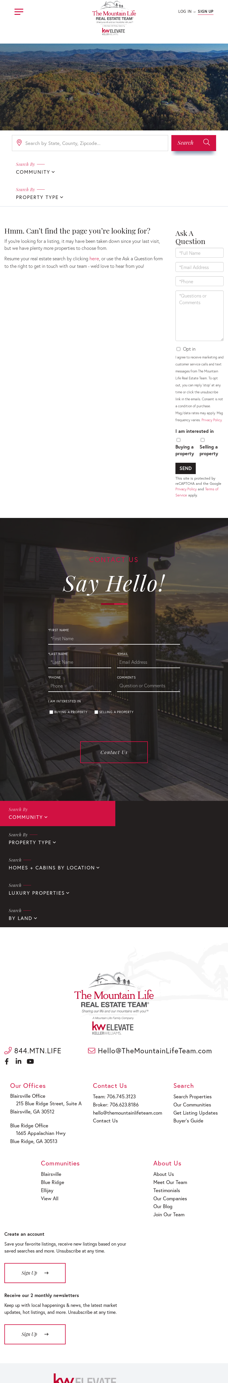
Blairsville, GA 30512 (33, 1032)
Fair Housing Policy (136, 1362)
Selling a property (209, 424)
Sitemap (166, 1362)
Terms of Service (193, 1362)
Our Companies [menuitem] (171, 1116)
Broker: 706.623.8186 (115, 1026)
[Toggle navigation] (19, 11)
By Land (20, 840)
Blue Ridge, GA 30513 (34, 1061)
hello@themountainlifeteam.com (126, 1033)
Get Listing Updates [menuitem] (195, 1033)
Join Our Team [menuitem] (170, 1130)
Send (185, 442)
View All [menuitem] (50, 1116)
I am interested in (194, 405)
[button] (193, 143)
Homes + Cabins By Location (49, 816)
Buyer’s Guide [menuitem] (188, 1040)
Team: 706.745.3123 (114, 1018)
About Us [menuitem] (165, 1093)
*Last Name (58, 628)
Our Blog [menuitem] (164, 1123)
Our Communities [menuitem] (192, 1026)
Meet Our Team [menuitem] (171, 1101)
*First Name (58, 604)
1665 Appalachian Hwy (38, 1054)
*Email (122, 628)
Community (32, 171)
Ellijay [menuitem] (48, 1108)
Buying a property (184, 424)
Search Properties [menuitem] (192, 1018)
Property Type (142, 171)
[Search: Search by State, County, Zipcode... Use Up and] (90, 143)
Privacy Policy (212, 394)
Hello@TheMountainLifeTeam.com (150, 972)
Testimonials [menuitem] (168, 1108)
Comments (126, 652)
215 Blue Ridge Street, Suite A (45, 1025)
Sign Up (205, 11)
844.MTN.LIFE (33, 972)
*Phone (54, 652)
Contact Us (114, 727)
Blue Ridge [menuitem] (52, 1101)
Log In (184, 11)
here (93, 232)
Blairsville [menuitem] (51, 1093)
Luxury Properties (149, 816)
